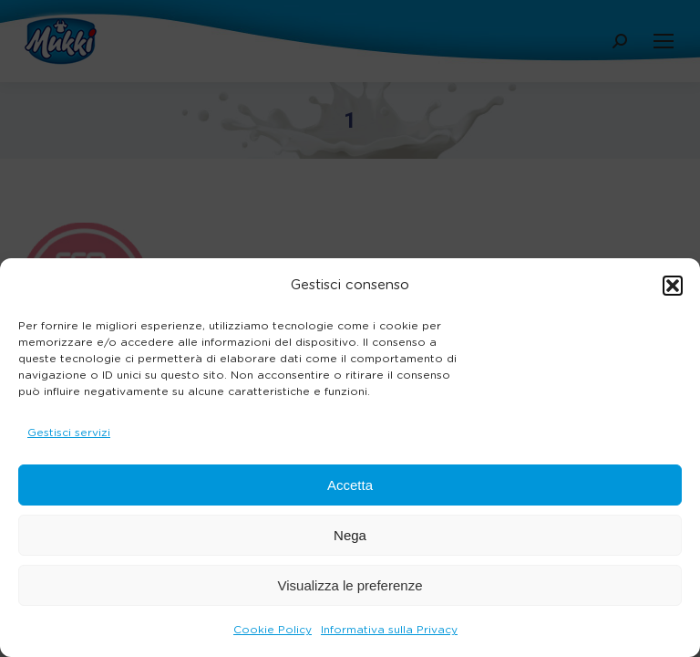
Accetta (350, 485)
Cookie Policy (272, 629)
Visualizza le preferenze (350, 585)
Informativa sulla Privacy (389, 629)
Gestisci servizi (68, 432)
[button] (673, 285)
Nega (350, 535)
